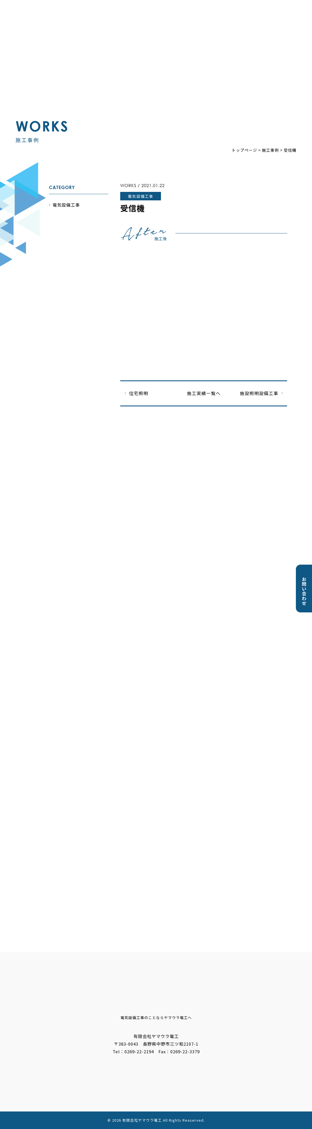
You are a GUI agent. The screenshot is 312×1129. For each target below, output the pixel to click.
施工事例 (206, 27)
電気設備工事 (66, 205)
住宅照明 (138, 393)
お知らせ (150, 27)
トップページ (117, 27)
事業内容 (178, 27)
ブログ (261, 27)
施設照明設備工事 (259, 393)
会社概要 (235, 27)
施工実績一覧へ (204, 393)
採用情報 (286, 27)
